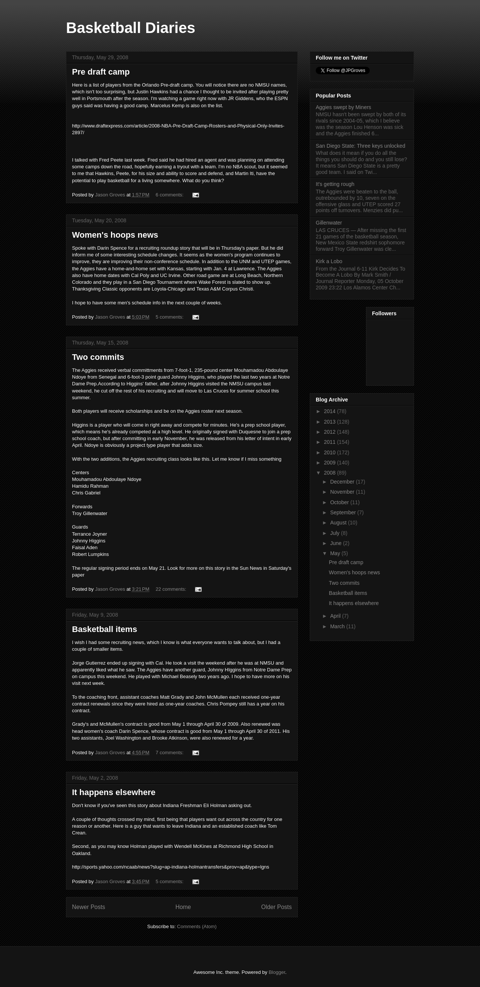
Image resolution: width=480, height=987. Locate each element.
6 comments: (170, 195)
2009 (330, 463)
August (339, 523)
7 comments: (170, 752)
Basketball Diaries (130, 27)
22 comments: (172, 589)
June (336, 543)
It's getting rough (335, 184)
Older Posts (276, 907)
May (335, 553)
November (343, 492)
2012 (330, 432)
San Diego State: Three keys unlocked (360, 146)
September (343, 512)
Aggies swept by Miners (343, 107)
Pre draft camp (101, 71)
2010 (330, 452)
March (338, 626)
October (340, 502)
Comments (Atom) (196, 926)
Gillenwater (329, 223)
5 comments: (170, 317)
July (335, 533)
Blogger (276, 972)
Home (183, 907)
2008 (330, 473)
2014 (330, 411)
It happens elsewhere (114, 792)
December (343, 482)
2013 (330, 422)
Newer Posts (88, 907)
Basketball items (104, 629)
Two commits (98, 357)
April (336, 616)
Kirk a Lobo (329, 261)
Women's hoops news (115, 235)
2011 (330, 442)
